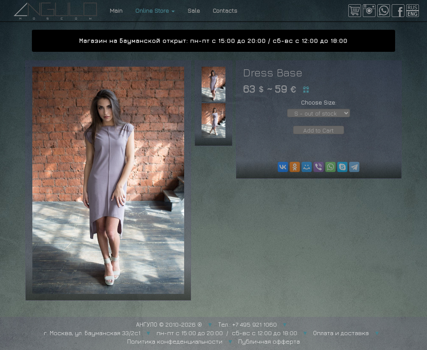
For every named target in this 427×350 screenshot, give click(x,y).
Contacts (225, 10)
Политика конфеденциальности (174, 341)
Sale (194, 10)
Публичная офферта (269, 341)
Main (116, 10)
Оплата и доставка (341, 332)
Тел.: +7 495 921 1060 (247, 324)
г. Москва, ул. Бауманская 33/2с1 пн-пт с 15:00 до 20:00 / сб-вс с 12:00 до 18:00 (170, 332)
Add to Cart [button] (318, 130)
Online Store (155, 10)
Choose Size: (318, 102)
